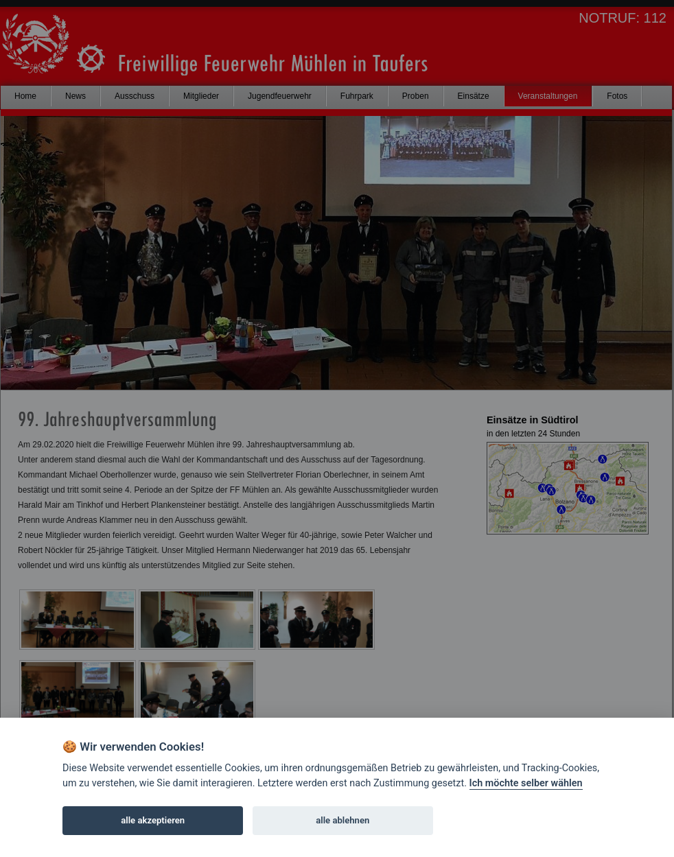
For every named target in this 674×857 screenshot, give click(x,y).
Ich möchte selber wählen (526, 783)
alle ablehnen (342, 820)
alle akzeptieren (153, 820)
